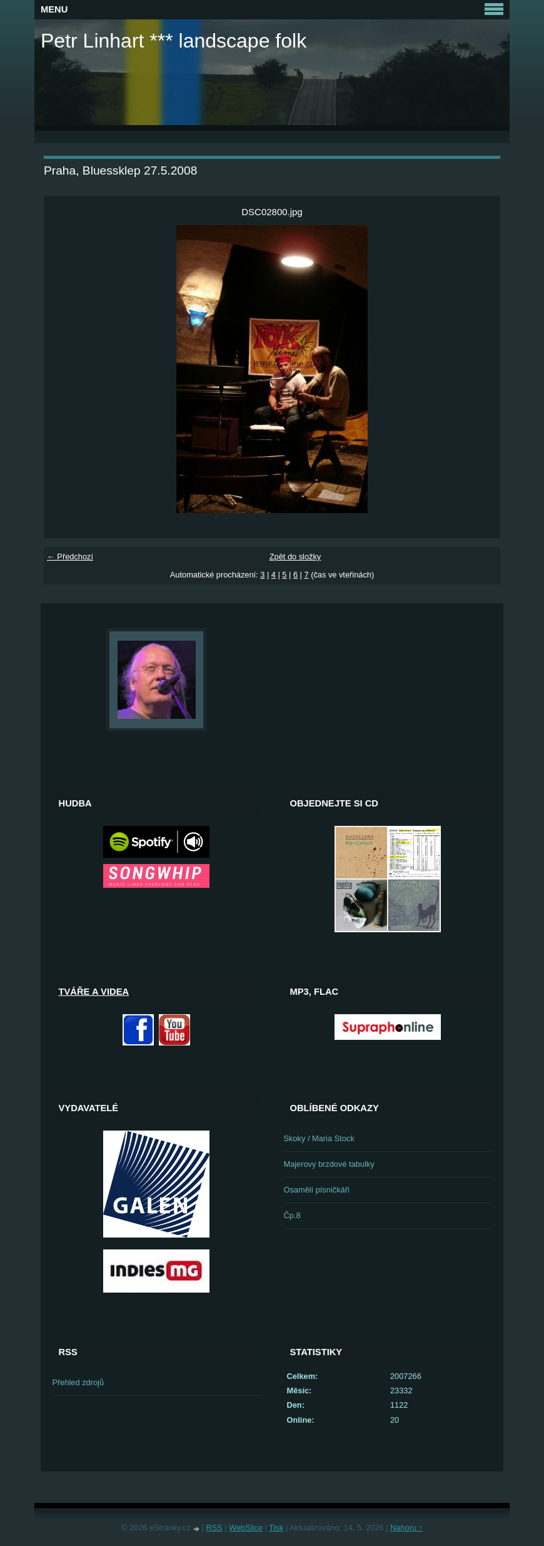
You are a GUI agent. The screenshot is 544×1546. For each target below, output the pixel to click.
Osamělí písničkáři (317, 1189)
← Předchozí (70, 556)
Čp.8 (292, 1215)
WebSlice (246, 1527)
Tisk (276, 1527)
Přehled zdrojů (78, 1382)
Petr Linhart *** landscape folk (173, 40)
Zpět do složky (295, 556)
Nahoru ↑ (406, 1527)
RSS (214, 1527)
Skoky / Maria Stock (319, 1138)
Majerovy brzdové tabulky (329, 1164)
